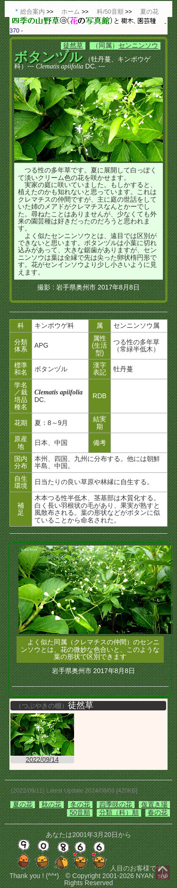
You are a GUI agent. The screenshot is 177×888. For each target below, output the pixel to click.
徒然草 (73, 45)
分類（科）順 (119, 812)
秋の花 (51, 804)
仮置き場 (154, 804)
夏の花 (23, 804)
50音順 (79, 812)
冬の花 (80, 804)
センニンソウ (138, 45)
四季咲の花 (115, 804)
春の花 (158, 812)
